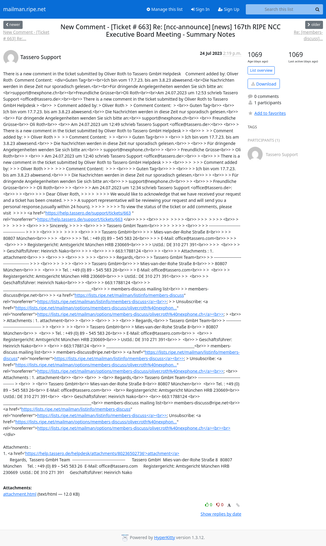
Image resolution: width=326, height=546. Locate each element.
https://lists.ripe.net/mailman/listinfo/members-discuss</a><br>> (102, 301)
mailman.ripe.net (24, 9)
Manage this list (165, 9)
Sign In (200, 9)
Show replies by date (221, 514)
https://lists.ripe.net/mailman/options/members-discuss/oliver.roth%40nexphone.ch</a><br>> (130, 314)
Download (263, 84)
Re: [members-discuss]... (308, 35)
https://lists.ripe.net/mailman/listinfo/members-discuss (129, 295)
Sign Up (228, 9)
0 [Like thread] (209, 504)
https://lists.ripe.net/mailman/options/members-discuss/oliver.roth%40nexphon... (96, 308)
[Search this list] (279, 9)
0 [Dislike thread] (219, 504)
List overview (261, 70)
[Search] (317, 9)
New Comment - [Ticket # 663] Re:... (26, 35)
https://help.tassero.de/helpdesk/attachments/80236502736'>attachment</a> (102, 453)
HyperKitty (164, 537)
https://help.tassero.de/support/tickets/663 (88, 213)
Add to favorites (267, 113)
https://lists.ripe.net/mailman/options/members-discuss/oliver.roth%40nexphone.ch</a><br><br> (133, 428)
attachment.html (19, 494)
